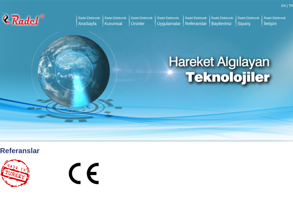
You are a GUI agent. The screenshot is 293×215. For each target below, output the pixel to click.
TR (291, 5)
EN (283, 5)
